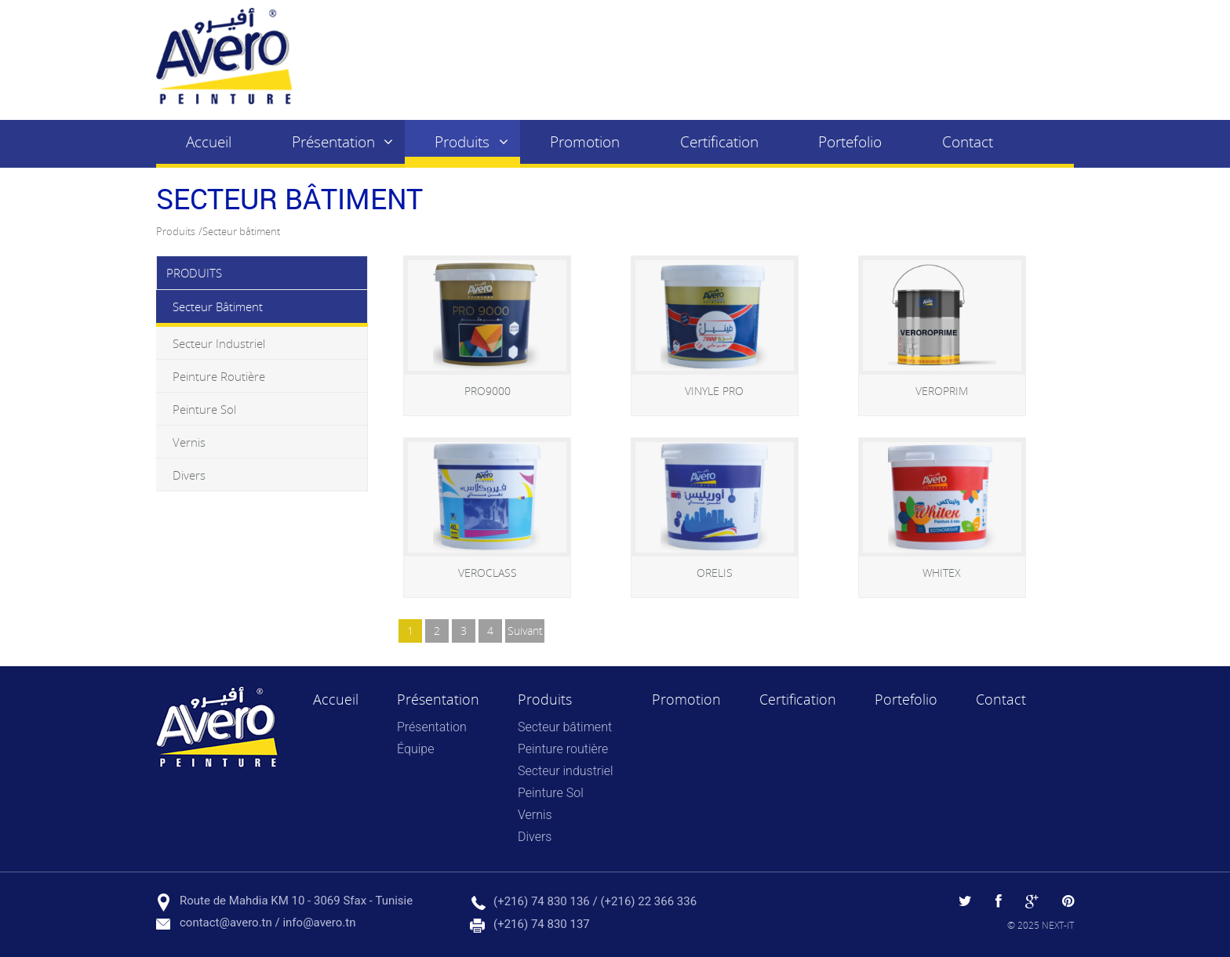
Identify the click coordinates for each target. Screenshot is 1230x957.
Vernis (189, 442)
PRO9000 (487, 390)
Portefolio (850, 141)
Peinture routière (219, 376)
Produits (462, 141)
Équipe (415, 748)
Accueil (208, 141)
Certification (719, 141)
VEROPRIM (941, 390)
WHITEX (942, 572)
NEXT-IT (1058, 925)
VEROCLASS (487, 572)
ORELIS (715, 572)
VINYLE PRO (714, 390)
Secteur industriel (219, 343)
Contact (967, 141)
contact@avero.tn (226, 922)
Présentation (333, 141)
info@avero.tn (318, 922)
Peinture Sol (204, 409)
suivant (525, 630)
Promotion (585, 141)
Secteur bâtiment (241, 231)
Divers (189, 475)
